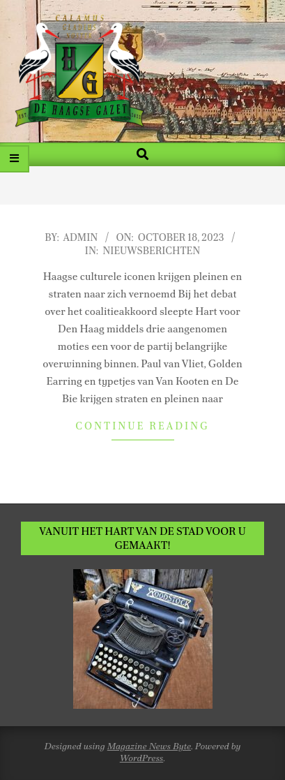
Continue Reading (142, 426)
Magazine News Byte (149, 746)
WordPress (142, 758)
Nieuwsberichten (151, 250)
